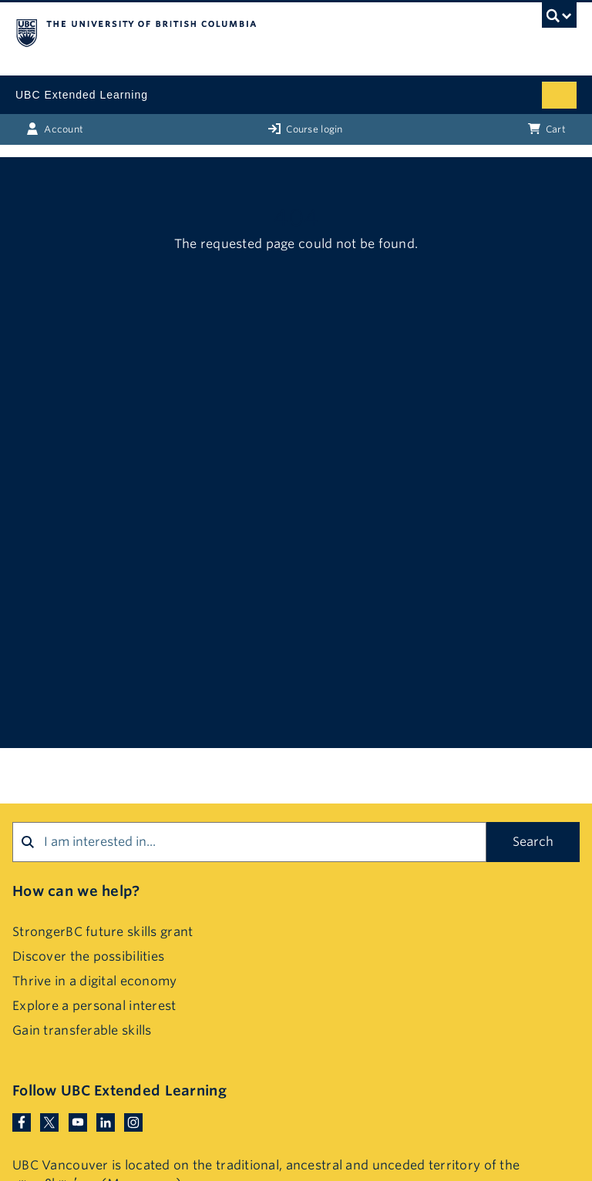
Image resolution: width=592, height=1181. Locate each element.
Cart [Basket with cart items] (547, 128)
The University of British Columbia (212, 31)
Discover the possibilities (88, 956)
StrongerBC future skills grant (102, 931)
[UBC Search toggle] (559, 19)
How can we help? (76, 891)
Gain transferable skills (82, 1030)
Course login (305, 128)
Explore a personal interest (94, 1005)
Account (54, 128)
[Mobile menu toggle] (559, 95)
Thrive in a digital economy (94, 981)
